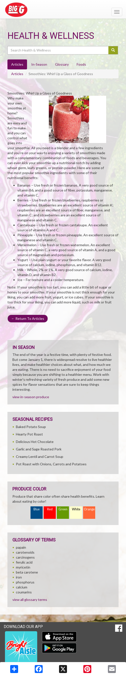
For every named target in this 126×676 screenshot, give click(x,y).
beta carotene (27, 572)
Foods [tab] (81, 64)
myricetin (23, 567)
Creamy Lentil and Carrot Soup (39, 456)
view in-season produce (30, 397)
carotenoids (25, 552)
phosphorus (25, 582)
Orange (89, 509)
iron (19, 577)
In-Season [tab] (39, 64)
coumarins (24, 592)
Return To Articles (27, 318)
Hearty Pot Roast (29, 434)
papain (21, 547)
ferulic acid (24, 562)
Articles (17, 74)
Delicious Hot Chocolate (35, 441)
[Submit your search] (113, 50)
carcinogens (25, 557)
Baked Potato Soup (31, 427)
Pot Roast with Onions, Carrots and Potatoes (51, 464)
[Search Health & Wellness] (58, 50)
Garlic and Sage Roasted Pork (39, 449)
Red (50, 509)
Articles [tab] (17, 64)
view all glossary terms (29, 599)
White (76, 509)
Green (63, 509)
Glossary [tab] (62, 64)
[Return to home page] (63, 9)
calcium (21, 587)
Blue (36, 509)
